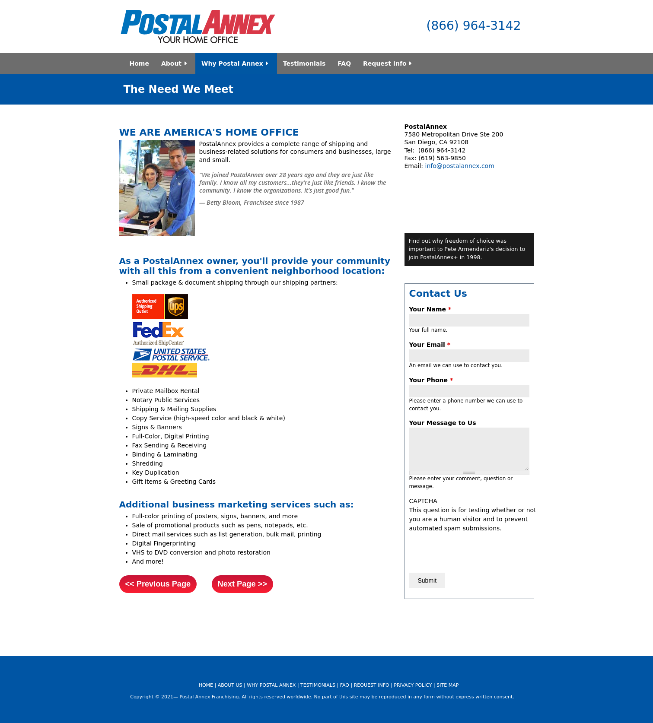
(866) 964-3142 (474, 26)
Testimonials (304, 63)
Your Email (430, 344)
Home (139, 63)
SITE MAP (447, 685)
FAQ (344, 63)
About (175, 63)
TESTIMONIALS (317, 685)
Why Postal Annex (236, 63)
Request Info (388, 63)
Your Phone (431, 380)
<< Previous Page (158, 584)
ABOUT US (230, 685)
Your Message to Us (442, 422)
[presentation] (475, 550)
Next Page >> (242, 584)
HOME (206, 685)
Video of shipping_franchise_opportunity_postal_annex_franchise (469, 178)
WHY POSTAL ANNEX (271, 685)
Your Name (430, 309)
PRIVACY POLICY (413, 685)
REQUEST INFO (371, 685)
